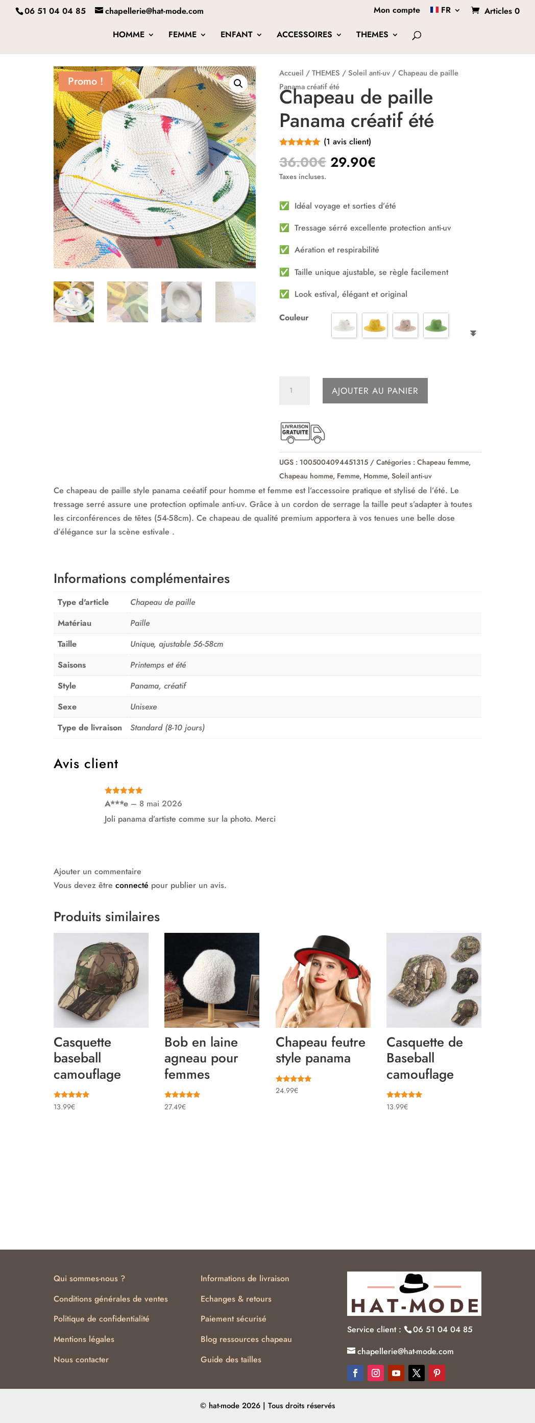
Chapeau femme (443, 462)
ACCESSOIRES (304, 35)
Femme (348, 476)
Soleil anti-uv (369, 73)
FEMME (182, 35)
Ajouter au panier (375, 391)
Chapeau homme (306, 476)
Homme (375, 476)
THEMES (372, 35)
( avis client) (347, 141)
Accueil (291, 73)
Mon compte (397, 11)
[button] (238, 83)
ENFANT (237, 35)
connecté (132, 885)
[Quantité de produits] (294, 390)
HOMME (128, 35)
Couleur (294, 317)
